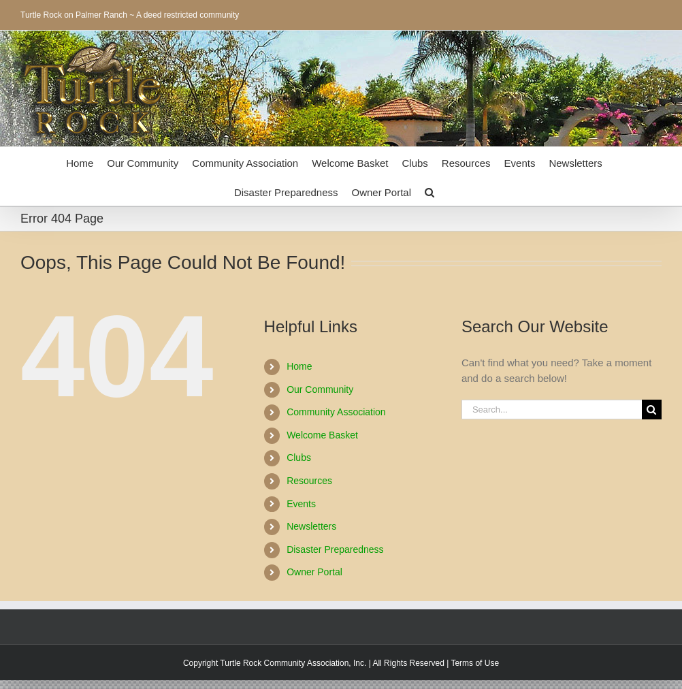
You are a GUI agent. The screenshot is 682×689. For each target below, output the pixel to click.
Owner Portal (314, 571)
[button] (429, 191)
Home (299, 366)
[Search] (652, 409)
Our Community (320, 389)
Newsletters (311, 526)
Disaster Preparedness (335, 549)
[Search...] (551, 409)
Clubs (299, 457)
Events (301, 503)
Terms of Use (475, 663)
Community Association (336, 411)
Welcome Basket (322, 435)
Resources (309, 480)
